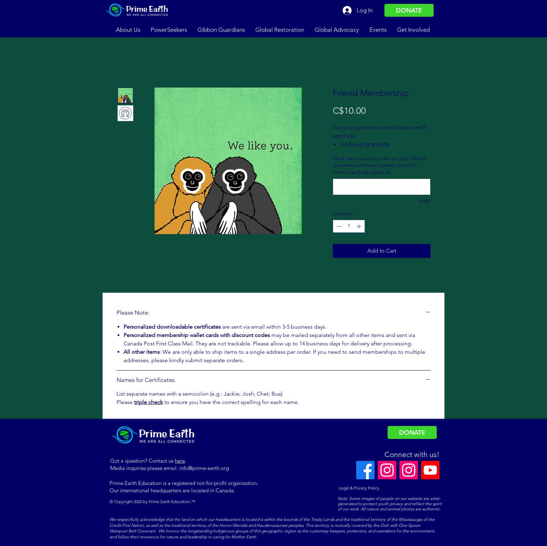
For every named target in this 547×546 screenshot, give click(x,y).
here (180, 460)
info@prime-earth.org (204, 468)
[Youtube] (430, 470)
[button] (128, 29)
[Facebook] (365, 470)
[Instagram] (387, 470)
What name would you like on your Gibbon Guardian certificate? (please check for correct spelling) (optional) (379, 165)
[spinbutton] (349, 226)
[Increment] (359, 226)
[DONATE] (409, 10)
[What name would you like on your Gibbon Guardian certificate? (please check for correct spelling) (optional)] (381, 187)
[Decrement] (338, 226)
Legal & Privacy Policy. (359, 488)
